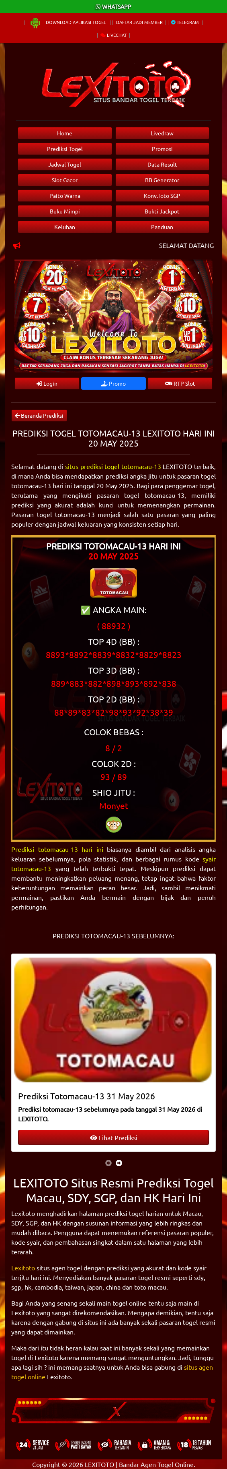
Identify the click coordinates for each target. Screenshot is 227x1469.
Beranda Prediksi (39, 415)
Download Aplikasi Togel (68, 22)
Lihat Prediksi (113, 1137)
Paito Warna (64, 195)
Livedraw (162, 133)
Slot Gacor (65, 179)
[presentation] (108, 1162)
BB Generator (162, 179)
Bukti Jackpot (162, 211)
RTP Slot (180, 383)
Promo (113, 383)
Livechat (113, 35)
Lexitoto (23, 1268)
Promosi (162, 148)
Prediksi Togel (65, 148)
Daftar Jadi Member (139, 22)
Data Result (162, 164)
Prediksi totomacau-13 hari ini (57, 849)
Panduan (162, 226)
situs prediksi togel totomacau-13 (113, 466)
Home (64, 133)
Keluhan (64, 226)
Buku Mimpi (65, 211)
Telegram (185, 22)
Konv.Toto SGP (162, 195)
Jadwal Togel (64, 164)
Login (47, 383)
